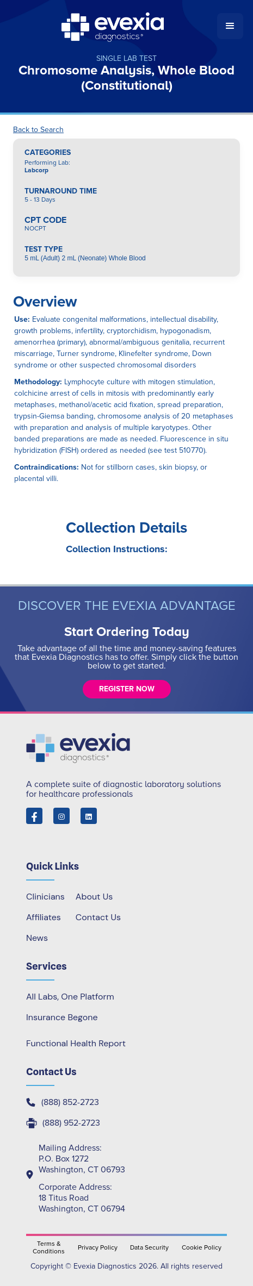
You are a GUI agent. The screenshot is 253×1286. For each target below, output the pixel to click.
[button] (230, 26)
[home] (113, 26)
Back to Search (38, 130)
